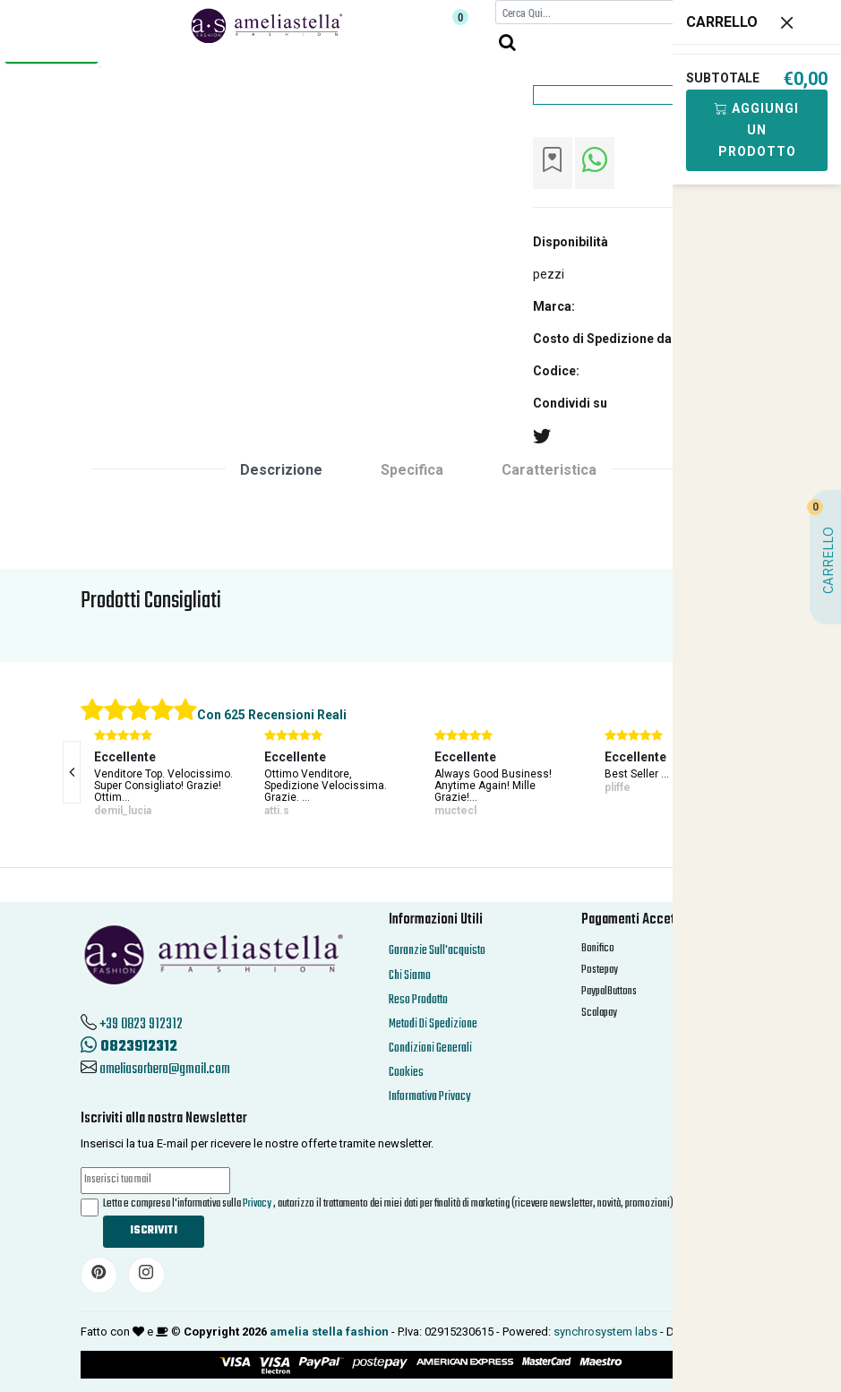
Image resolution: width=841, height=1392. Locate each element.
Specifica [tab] (412, 469)
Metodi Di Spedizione (433, 1024)
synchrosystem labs (605, 1331)
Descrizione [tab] (281, 469)
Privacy (257, 1204)
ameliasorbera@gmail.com (164, 1069)
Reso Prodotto (418, 1000)
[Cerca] (588, 12)
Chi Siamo (410, 976)
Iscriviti (153, 1231)
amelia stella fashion (329, 1331)
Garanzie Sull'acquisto (437, 951)
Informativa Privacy (429, 1097)
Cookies (406, 1072)
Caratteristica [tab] (549, 469)
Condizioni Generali (430, 1048)
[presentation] (72, 772)
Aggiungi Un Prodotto (757, 130)
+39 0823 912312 (141, 1024)
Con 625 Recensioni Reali (272, 715)
